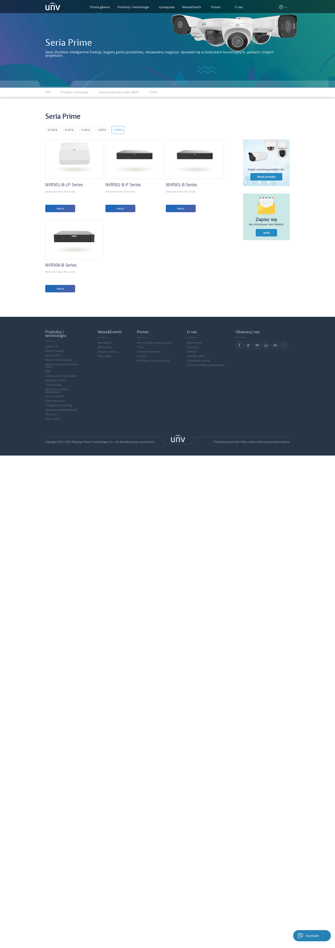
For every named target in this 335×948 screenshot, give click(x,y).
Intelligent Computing (58, 442)
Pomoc (218, 7)
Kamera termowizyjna (58, 396)
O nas (240, 7)
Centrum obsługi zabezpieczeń (205, 402)
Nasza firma (194, 379)
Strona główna (100, 7)
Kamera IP (51, 383)
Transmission (53, 421)
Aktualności (105, 379)
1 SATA (118, 130)
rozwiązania (168, 7)
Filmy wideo (105, 393)
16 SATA (52, 130)
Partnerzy (193, 384)
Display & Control (55, 417)
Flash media (52, 455)
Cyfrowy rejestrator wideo (61, 413)
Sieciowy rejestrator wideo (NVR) (61, 402)
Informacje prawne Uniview (273, 479)
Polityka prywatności (226, 479)
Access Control (54, 433)
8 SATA (69, 130)
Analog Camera (54, 388)
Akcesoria (51, 451)
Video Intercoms (55, 438)
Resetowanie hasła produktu (154, 379)
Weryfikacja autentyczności (153, 397)
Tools (140, 384)
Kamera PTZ (53, 392)
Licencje (142, 393)
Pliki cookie (248, 479)
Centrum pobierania (149, 388)
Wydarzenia (105, 384)
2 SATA (102, 130)
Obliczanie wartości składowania (57, 427)
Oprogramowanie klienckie (61, 446)
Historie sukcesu (108, 388)
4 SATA (85, 130)
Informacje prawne (198, 397)
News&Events (193, 7)
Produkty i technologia (135, 7)
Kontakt (192, 388)
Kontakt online (196, 393)
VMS (47, 408)
